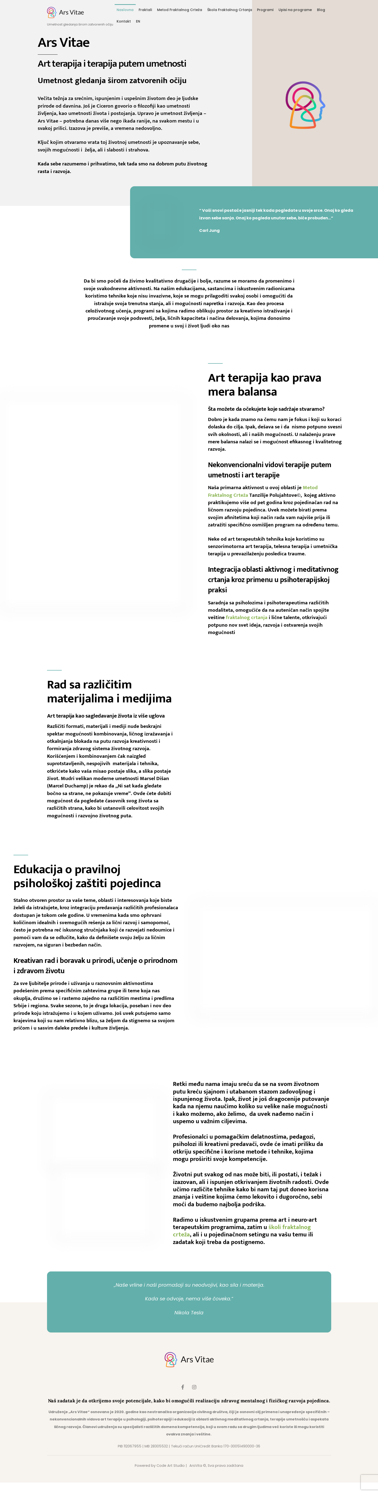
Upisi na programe (295, 10)
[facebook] (183, 1397)
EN (138, 22)
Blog (321, 10)
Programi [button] (265, 10)
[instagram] (194, 1397)
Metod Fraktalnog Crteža (179, 10)
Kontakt (124, 22)
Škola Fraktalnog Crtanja (229, 10)
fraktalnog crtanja (247, 628)
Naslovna (125, 10)
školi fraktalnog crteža (297, 1236)
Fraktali (145, 10)
